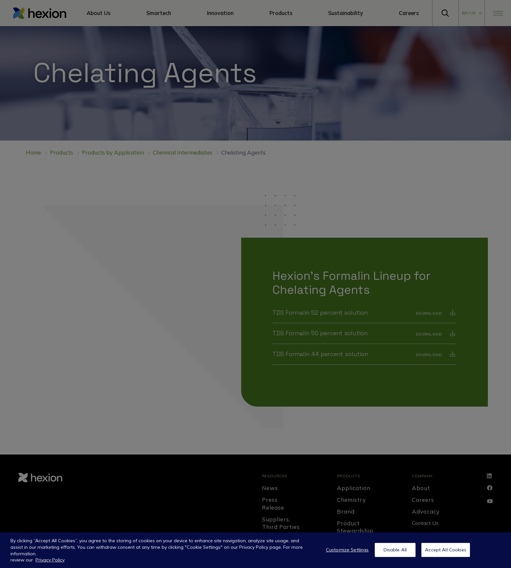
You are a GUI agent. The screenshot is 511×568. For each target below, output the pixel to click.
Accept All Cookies (445, 553)
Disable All (395, 553)
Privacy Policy (50, 563)
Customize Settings (347, 553)
